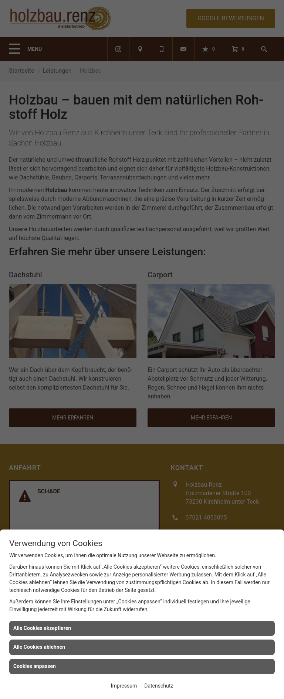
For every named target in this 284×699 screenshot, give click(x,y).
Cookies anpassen (34, 666)
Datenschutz (158, 686)
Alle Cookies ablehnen (39, 647)
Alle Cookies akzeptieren (42, 628)
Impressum (124, 686)
